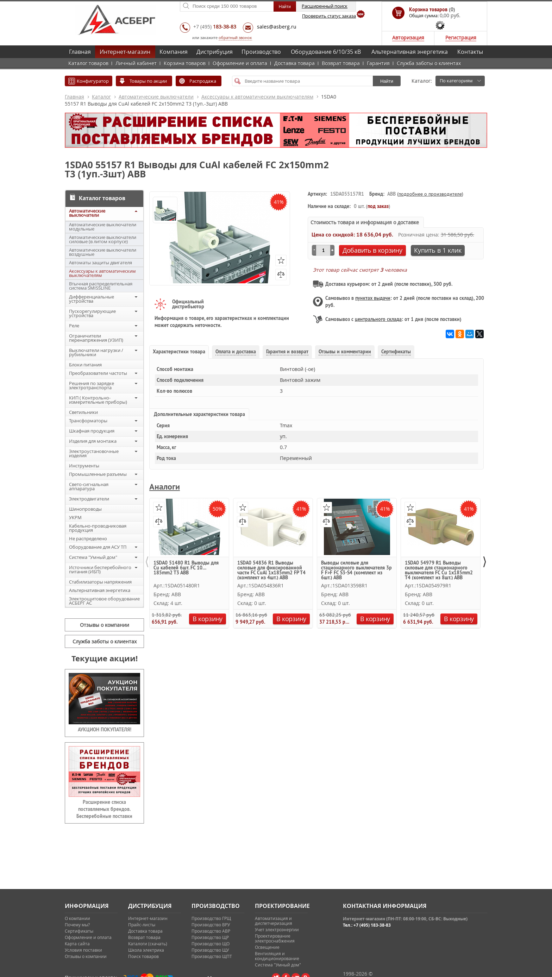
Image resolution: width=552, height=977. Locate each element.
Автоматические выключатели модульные (102, 226)
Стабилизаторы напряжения (100, 582)
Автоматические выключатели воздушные (102, 252)
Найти (386, 81)
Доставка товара (294, 63)
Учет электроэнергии (277, 929)
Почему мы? (77, 924)
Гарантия (378, 63)
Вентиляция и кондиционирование (277, 956)
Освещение (267, 947)
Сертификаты (79, 931)
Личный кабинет (136, 63)
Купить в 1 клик (438, 250)
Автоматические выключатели (156, 96)
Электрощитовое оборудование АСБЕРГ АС (104, 600)
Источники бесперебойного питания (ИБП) (100, 569)
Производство (261, 52)
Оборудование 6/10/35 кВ (326, 52)
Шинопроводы (85, 509)
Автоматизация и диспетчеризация (273, 920)
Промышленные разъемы (98, 474)
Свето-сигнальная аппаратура (88, 486)
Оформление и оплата (240, 63)
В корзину (207, 618)
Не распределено (88, 538)
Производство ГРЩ (211, 918)
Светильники (83, 412)
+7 (214, 26)
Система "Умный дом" (93, 557)
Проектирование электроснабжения (275, 938)
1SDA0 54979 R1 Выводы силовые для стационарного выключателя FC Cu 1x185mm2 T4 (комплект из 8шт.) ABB (439, 570)
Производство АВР (211, 931)
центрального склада (378, 319)
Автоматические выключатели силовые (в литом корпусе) (102, 239)
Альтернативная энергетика (409, 52)
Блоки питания (85, 364)
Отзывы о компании (104, 625)
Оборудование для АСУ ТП (97, 547)
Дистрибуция (214, 52)
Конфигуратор (93, 81)
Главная (80, 52)
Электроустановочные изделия (94, 453)
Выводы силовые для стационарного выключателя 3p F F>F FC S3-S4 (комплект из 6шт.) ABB (356, 570)
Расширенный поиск (324, 6)
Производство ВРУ (211, 924)
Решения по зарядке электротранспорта (91, 385)
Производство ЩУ (210, 950)
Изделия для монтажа (93, 441)
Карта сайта (77, 943)
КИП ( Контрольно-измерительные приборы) (98, 400)
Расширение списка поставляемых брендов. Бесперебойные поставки (104, 809)
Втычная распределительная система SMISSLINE (100, 286)
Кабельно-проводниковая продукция (97, 528)
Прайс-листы (141, 924)
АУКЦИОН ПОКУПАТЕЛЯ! (104, 729)
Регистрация (460, 37)
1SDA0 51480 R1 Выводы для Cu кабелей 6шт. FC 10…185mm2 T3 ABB (186, 568)
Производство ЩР (210, 937)
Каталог (101, 96)
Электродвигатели (89, 499)
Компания (173, 52)
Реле (74, 325)
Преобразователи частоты (98, 373)
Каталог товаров (88, 63)
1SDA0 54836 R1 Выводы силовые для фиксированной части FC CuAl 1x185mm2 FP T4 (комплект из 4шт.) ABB (271, 570)
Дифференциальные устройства (91, 299)
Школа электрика (146, 950)
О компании (77, 918)
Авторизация (408, 37)
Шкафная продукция (91, 431)
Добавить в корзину (372, 250)
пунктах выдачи (372, 298)
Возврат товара (341, 63)
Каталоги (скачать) (147, 943)
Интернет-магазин (125, 52)
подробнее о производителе (430, 194)
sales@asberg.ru (276, 26)
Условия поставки (83, 950)
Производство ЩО (211, 943)
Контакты (470, 52)
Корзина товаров (185, 63)
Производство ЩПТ (212, 956)
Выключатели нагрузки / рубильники (96, 352)
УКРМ (75, 517)
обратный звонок (235, 37)
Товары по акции (148, 81)
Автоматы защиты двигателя (100, 262)
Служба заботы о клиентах (429, 63)
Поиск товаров (143, 956)
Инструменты (84, 465)
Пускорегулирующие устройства (92, 313)
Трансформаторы (88, 420)
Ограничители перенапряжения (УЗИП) (96, 338)
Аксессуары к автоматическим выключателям (257, 96)
